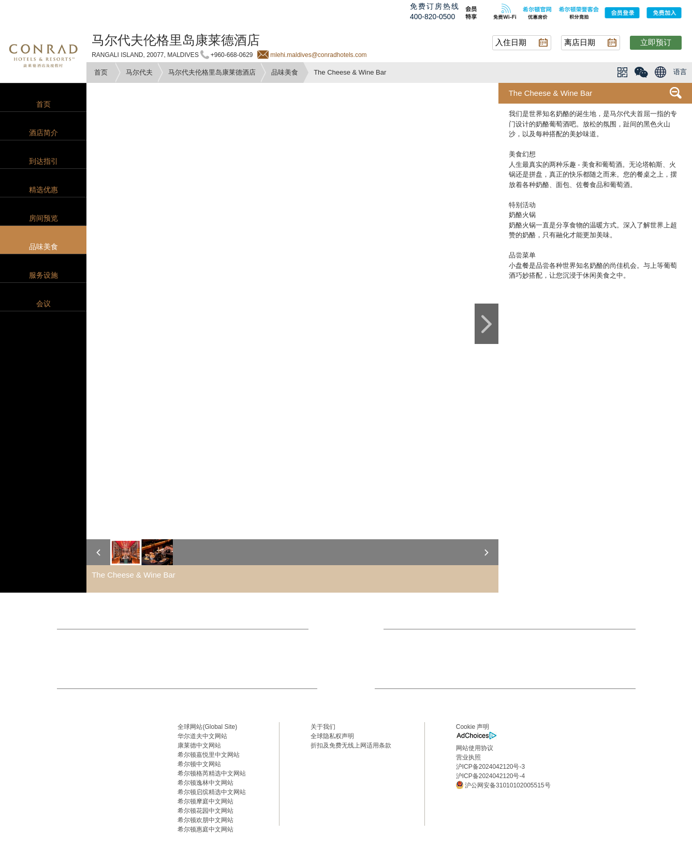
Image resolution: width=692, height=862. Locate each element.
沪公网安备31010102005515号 (503, 785)
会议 (43, 303)
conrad (43, 54)
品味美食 (284, 72)
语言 (680, 72)
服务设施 (43, 275)
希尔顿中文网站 (199, 764)
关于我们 (323, 726)
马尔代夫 (139, 72)
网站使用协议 (474, 748)
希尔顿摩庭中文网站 (205, 801)
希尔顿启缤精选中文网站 (212, 792)
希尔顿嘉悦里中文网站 (209, 754)
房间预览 (43, 218)
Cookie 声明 (473, 726)
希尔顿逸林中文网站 (205, 782)
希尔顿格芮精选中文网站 (212, 773)
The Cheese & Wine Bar (551, 93)
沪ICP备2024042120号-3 (490, 766)
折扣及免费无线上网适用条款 (351, 745)
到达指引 (43, 161)
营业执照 (468, 757)
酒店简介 (43, 132)
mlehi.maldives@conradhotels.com (318, 55)
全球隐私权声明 (332, 736)
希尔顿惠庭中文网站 (205, 829)
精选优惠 (43, 189)
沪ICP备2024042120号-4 (490, 776)
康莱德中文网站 (199, 745)
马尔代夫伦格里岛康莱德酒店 (212, 72)
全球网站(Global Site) (207, 726)
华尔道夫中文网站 (202, 736)
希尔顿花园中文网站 (205, 810)
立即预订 (655, 42)
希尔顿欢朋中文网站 (205, 820)
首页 (101, 72)
